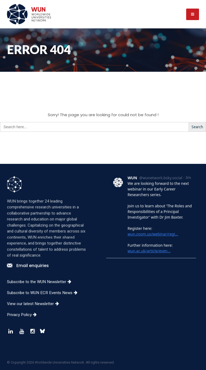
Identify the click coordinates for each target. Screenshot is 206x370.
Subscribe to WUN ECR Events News (44, 297)
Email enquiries (28, 270)
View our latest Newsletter (35, 308)
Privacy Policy (24, 319)
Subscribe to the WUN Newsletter (41, 286)
